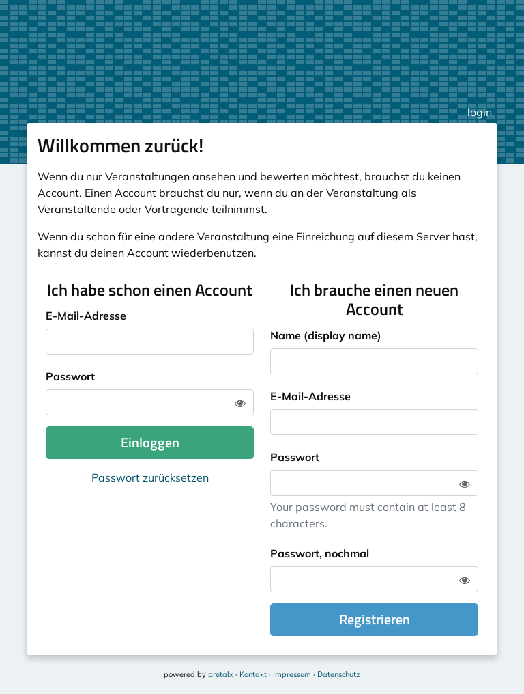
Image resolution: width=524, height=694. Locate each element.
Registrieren (374, 619)
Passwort (70, 376)
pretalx (220, 674)
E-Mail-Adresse (86, 315)
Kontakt (253, 674)
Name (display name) (325, 335)
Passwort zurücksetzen (150, 477)
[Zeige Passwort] (240, 403)
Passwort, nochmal (319, 553)
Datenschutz (338, 674)
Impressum (292, 674)
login (479, 112)
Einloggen (150, 442)
